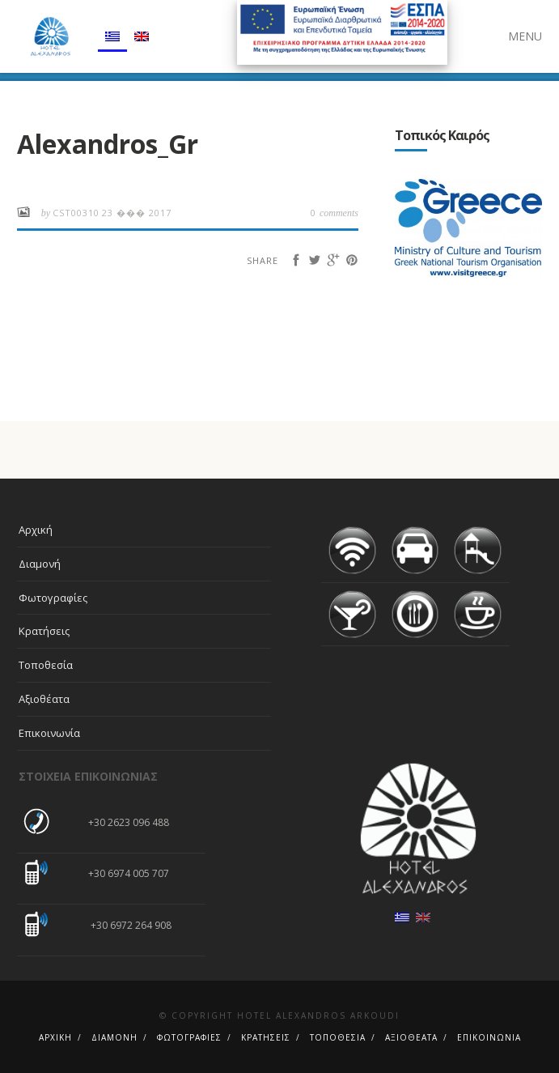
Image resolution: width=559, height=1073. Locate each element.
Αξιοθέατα (44, 699)
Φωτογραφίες (53, 597)
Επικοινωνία (49, 733)
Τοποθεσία (46, 665)
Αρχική (36, 529)
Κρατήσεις (44, 631)
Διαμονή (40, 563)
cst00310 (76, 213)
